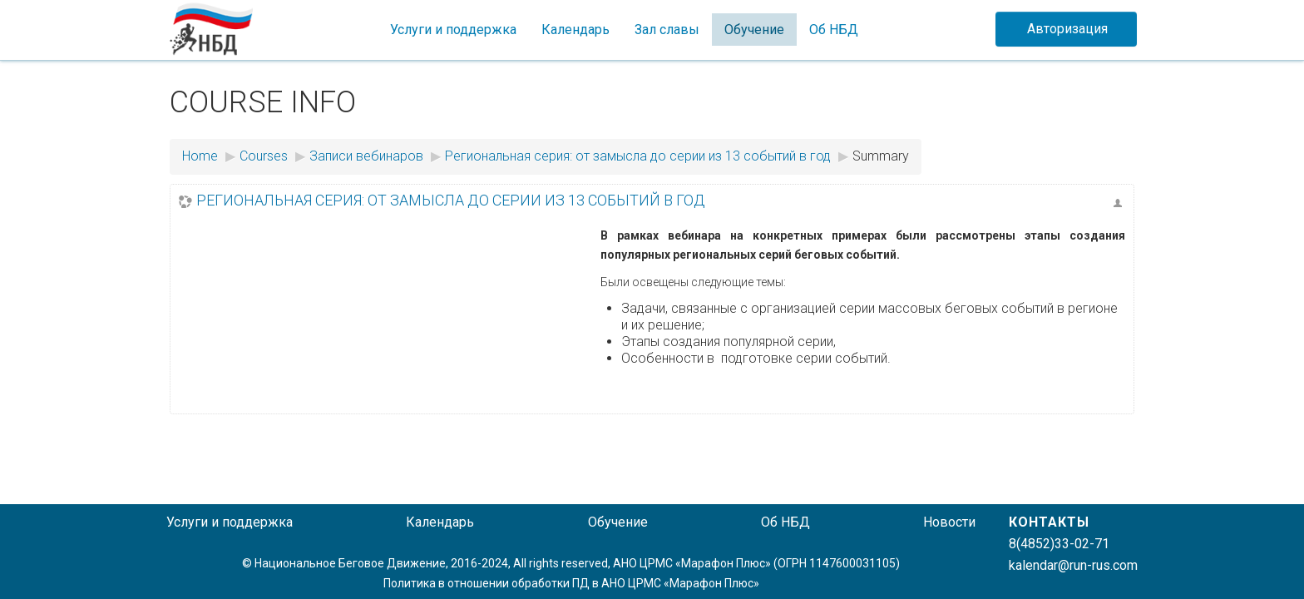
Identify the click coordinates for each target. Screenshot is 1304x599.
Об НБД (833, 29)
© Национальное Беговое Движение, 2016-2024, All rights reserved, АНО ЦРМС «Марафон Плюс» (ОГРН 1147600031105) (571, 563)
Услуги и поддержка (453, 29)
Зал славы (667, 29)
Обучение (754, 29)
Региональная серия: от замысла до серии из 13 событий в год (450, 200)
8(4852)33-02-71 (1059, 544)
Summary (880, 156)
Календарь (575, 29)
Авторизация (1067, 29)
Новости (949, 522)
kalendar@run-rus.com (1073, 565)
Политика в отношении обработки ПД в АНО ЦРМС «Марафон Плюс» (571, 583)
